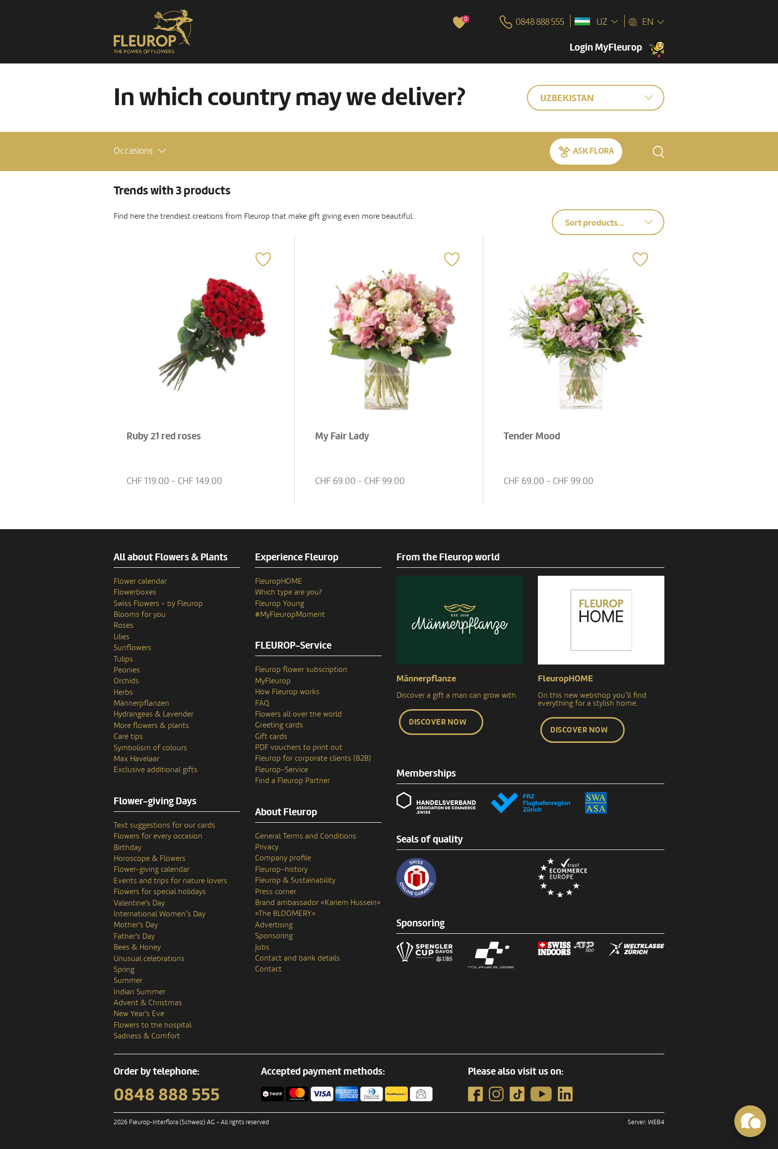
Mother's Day (136, 924)
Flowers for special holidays (160, 891)
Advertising (274, 924)
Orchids (126, 680)
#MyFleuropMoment (290, 614)
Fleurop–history (281, 869)
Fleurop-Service (281, 769)
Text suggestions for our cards (164, 825)
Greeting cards (279, 725)
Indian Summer (139, 991)
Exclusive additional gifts (155, 769)
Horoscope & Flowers (150, 858)
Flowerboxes (135, 592)
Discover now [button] (437, 722)
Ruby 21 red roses (164, 436)
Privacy (266, 847)
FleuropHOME (278, 581)
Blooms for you (140, 614)
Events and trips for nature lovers (170, 880)
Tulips (123, 659)
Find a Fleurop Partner (292, 780)
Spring (124, 969)
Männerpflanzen (141, 703)
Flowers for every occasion (158, 836)
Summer (128, 980)
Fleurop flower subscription (301, 669)
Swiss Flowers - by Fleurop (158, 603)
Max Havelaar (136, 758)
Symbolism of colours (150, 747)
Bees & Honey (137, 947)
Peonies (127, 669)
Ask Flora (593, 151)
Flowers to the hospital (153, 1025)
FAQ (262, 703)
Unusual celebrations (149, 958)
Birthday (127, 847)
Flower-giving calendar (152, 869)
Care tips (128, 736)
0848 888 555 (167, 1095)
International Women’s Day (159, 913)
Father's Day (134, 936)
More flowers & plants (151, 725)
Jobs (262, 947)
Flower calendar (140, 581)
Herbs (123, 692)
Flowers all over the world (298, 714)
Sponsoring (274, 935)
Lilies (122, 636)
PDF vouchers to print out (298, 747)
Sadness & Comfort (147, 1035)
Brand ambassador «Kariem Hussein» (318, 902)
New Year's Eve (139, 1013)
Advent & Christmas (148, 1002)
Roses (123, 625)
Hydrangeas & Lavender (154, 714)
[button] (140, 151)
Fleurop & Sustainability (295, 880)
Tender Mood (532, 436)
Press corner (275, 891)
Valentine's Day (139, 903)
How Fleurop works (287, 691)
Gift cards (271, 736)
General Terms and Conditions (305, 836)
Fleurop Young (279, 603)
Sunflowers (132, 647)
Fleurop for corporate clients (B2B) (313, 758)
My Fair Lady (342, 436)
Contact (268, 969)
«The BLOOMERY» (285, 913)
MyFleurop (273, 680)
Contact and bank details (297, 958)
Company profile (283, 857)
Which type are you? (288, 592)
